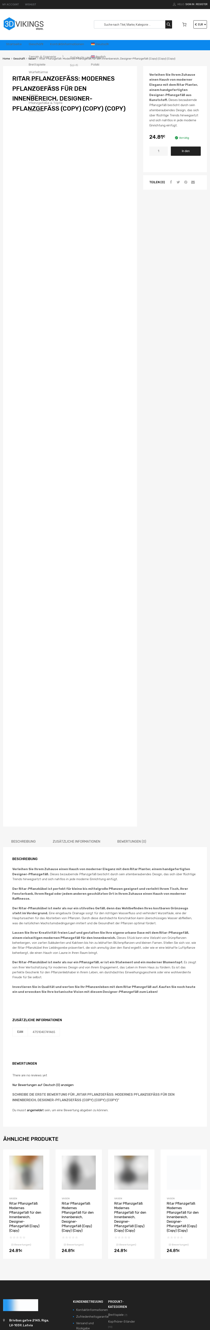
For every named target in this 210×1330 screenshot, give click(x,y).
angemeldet (35, 1031)
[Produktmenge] (158, 151)
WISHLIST (30, 4)
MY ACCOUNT (10, 4)
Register (202, 4)
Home (6, 58)
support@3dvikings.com (28, 1254)
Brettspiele (116, 1236)
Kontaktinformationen (75, 45)
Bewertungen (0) (131, 763)
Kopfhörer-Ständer (121, 1243)
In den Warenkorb (186, 152)
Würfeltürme (116, 1291)
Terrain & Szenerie (120, 1273)
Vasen (32, 58)
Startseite (15, 45)
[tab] (23, 762)
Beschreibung (23, 763)
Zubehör (114, 1298)
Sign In (189, 4)
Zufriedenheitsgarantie (92, 1238)
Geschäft (40, 45)
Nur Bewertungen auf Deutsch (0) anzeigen (43, 1006)
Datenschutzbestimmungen (96, 1268)
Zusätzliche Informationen (76, 763)
